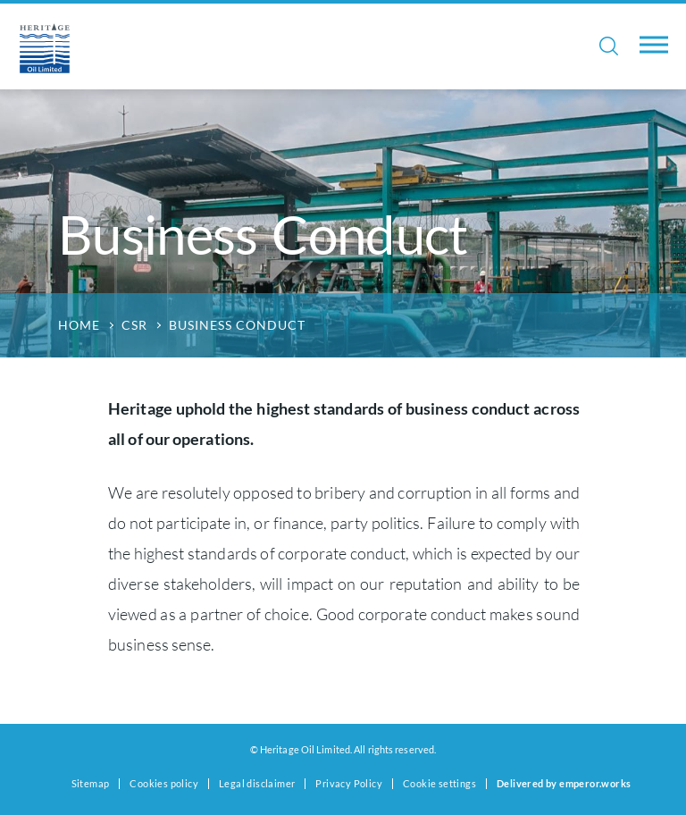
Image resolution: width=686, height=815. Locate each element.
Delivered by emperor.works (564, 783)
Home (79, 324)
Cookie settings (439, 783)
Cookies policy (164, 783)
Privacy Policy (348, 783)
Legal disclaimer (257, 783)
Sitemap (90, 783)
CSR (134, 324)
